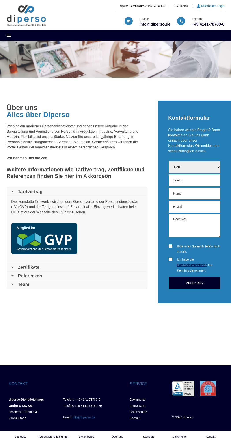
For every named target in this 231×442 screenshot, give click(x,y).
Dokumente (138, 399)
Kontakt (135, 418)
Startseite (20, 436)
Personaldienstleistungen (53, 436)
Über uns (117, 436)
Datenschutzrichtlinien (192, 265)
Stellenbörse (86, 436)
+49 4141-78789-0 (208, 24)
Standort (148, 436)
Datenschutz (138, 412)
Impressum (137, 405)
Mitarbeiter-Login (212, 6)
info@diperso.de (155, 24)
